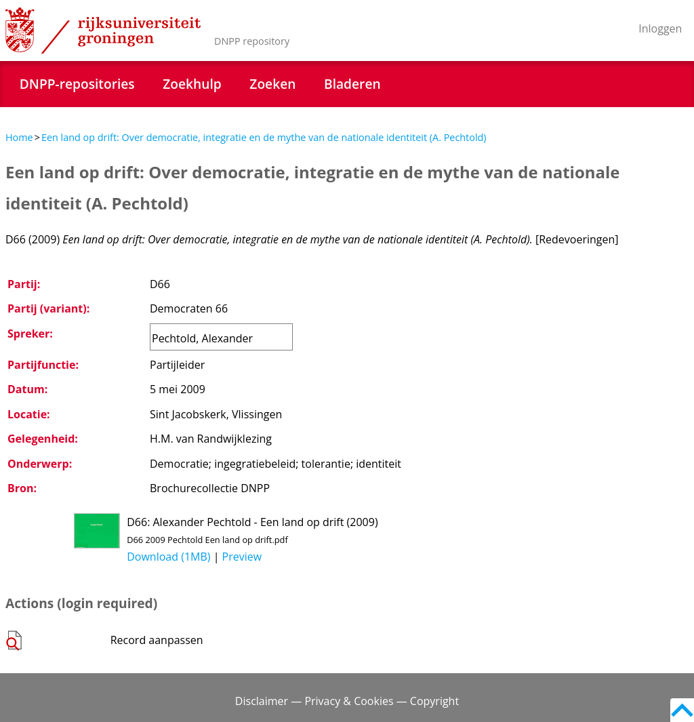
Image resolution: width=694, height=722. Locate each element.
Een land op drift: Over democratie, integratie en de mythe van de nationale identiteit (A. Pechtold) (264, 137)
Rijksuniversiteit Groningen (103, 30)
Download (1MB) (168, 556)
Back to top (682, 710)
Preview (242, 556)
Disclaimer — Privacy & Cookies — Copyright (347, 701)
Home (19, 137)
